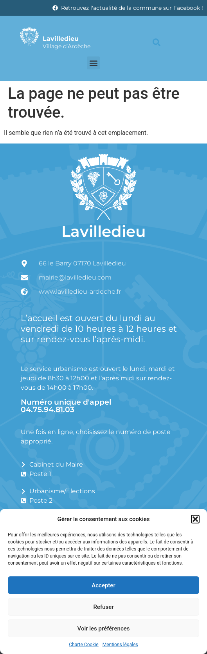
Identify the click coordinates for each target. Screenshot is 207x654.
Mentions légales (120, 644)
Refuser (103, 606)
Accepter (103, 585)
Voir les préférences (103, 628)
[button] (195, 519)
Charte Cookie (83, 644)
